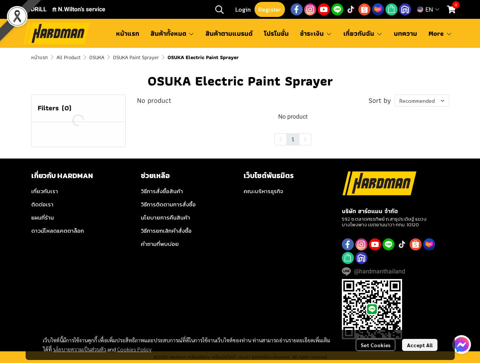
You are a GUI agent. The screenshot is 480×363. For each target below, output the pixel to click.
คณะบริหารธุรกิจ (263, 191)
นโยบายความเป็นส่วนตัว (79, 349)
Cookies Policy (134, 349)
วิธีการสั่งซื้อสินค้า (162, 191)
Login (243, 9)
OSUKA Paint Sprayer (136, 57)
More (440, 33)
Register (269, 9)
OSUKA (96, 57)
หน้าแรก (39, 57)
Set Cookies (375, 345)
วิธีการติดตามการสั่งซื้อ (168, 204)
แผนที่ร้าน (42, 217)
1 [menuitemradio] (292, 139)
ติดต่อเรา (42, 204)
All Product (68, 57)
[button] (219, 9)
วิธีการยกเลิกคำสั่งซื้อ (166, 230)
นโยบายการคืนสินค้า (165, 217)
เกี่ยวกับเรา (44, 191)
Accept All (420, 345)
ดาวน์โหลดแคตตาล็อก (57, 230)
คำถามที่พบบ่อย (160, 243)
